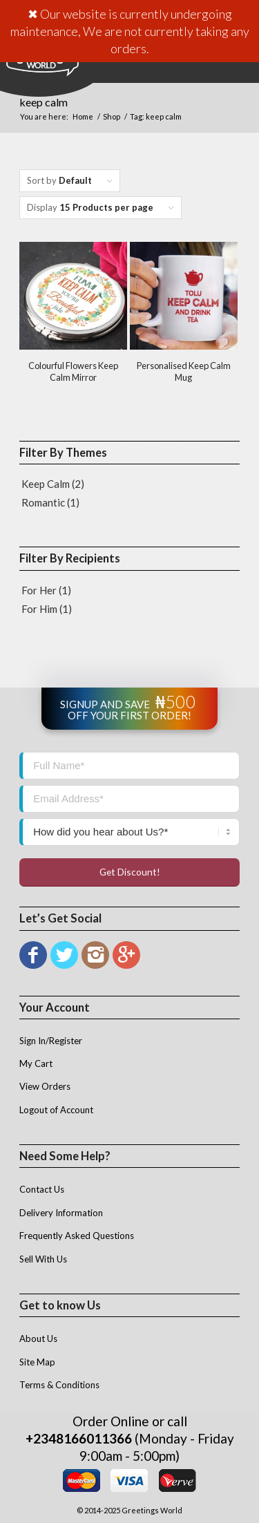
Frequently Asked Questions (76, 1235)
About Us (38, 1338)
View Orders (44, 1086)
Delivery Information (61, 1212)
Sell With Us (43, 1259)
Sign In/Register (50, 1040)
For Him (39, 609)
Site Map (37, 1362)
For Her (39, 590)
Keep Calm (45, 483)
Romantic (43, 502)
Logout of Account (56, 1109)
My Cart (35, 1063)
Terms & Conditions (59, 1384)
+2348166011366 (79, 1438)
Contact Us (41, 1189)
